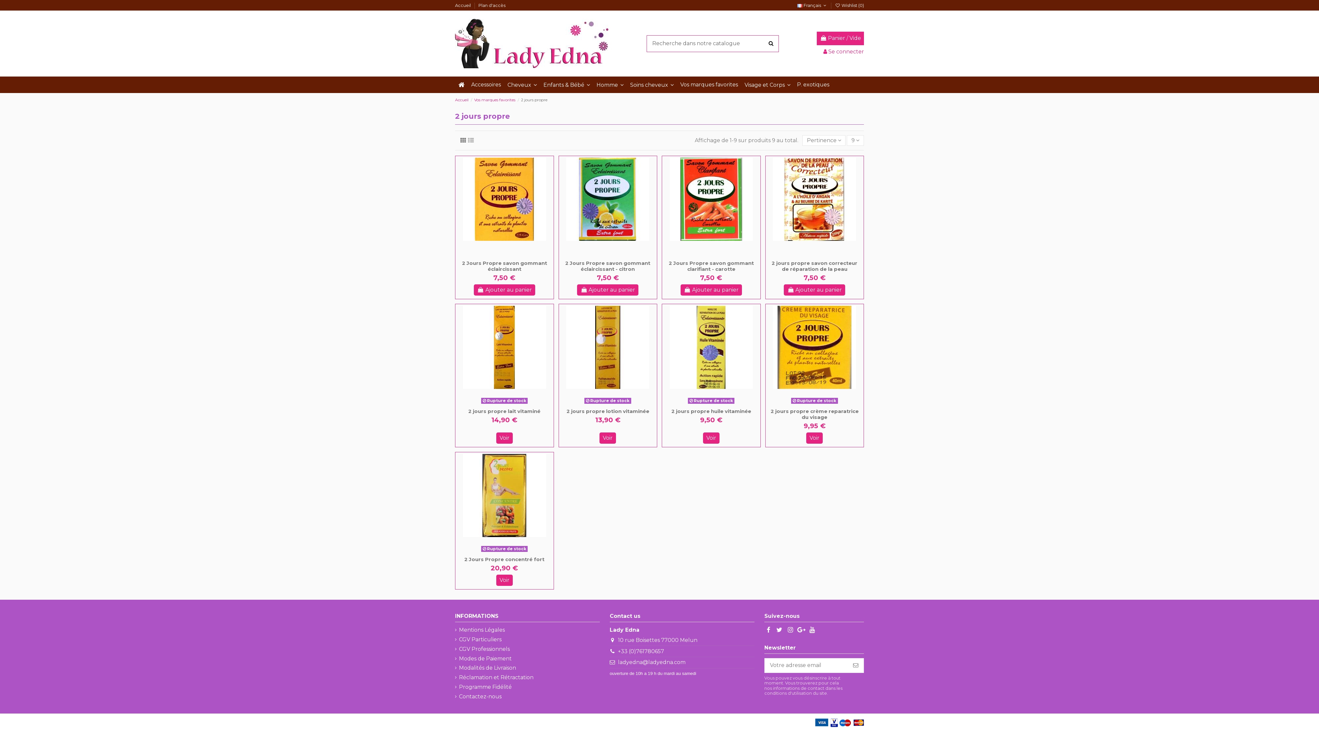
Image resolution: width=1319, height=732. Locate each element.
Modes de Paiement (485, 658)
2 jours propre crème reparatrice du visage (815, 414)
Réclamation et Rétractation (496, 677)
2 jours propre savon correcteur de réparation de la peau (814, 266)
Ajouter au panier (504, 290)
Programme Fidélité (485, 687)
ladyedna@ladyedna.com (652, 662)
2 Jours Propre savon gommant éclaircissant (504, 266)
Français (812, 5)
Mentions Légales (482, 630)
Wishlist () (849, 5)
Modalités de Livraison (487, 668)
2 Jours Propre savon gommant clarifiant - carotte (711, 266)
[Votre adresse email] (806, 665)
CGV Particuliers (480, 639)
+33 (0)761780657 (641, 651)
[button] (522, 85)
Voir (504, 438)
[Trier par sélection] (824, 140)
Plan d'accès (492, 5)
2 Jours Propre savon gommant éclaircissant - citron (607, 266)
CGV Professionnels (484, 649)
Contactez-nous (480, 696)
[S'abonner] (856, 665)
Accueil (463, 5)
